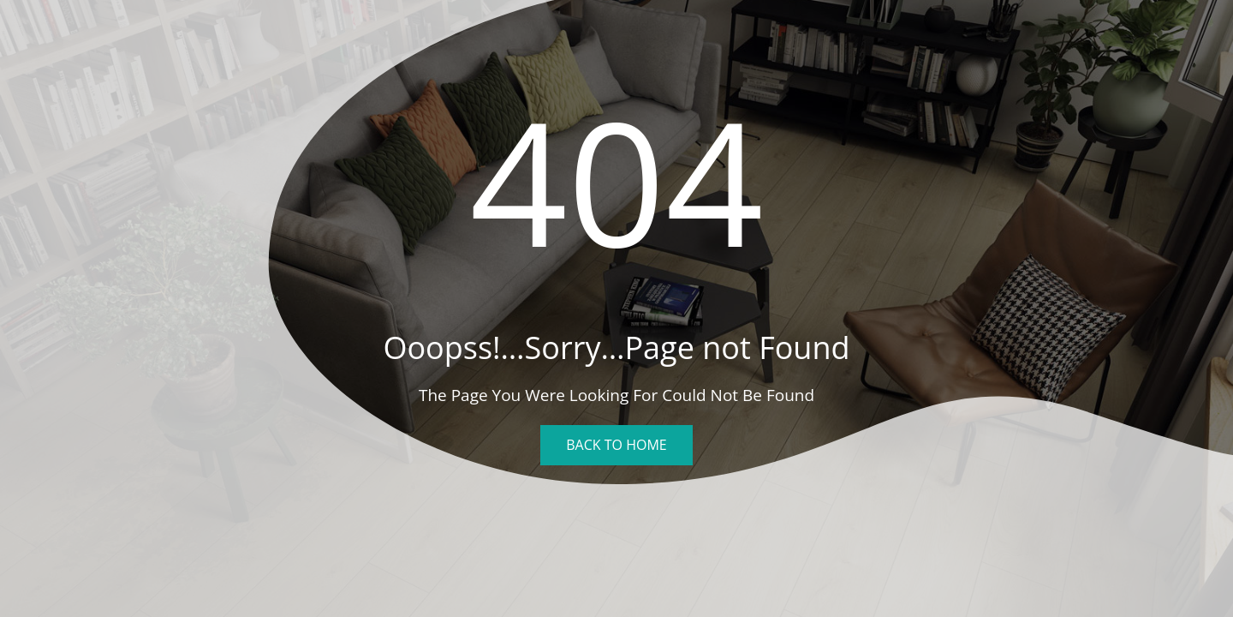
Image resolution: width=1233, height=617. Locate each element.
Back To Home (616, 444)
